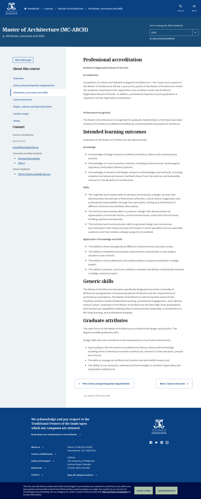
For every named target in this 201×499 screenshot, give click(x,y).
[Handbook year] (174, 32)
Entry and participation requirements (34, 85)
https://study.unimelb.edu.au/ (34, 174)
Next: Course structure (172, 383)
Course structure (22, 99)
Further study (20, 113)
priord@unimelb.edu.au (26, 147)
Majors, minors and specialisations (32, 106)
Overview (18, 78)
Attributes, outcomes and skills (30, 92)
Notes (16, 120)
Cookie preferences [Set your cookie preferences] (166, 490)
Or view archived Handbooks (162, 38)
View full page (23, 60)
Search (181, 8)
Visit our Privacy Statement (115, 491)
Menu (194, 8)
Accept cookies (143, 490)
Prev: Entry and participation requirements (106, 383)
